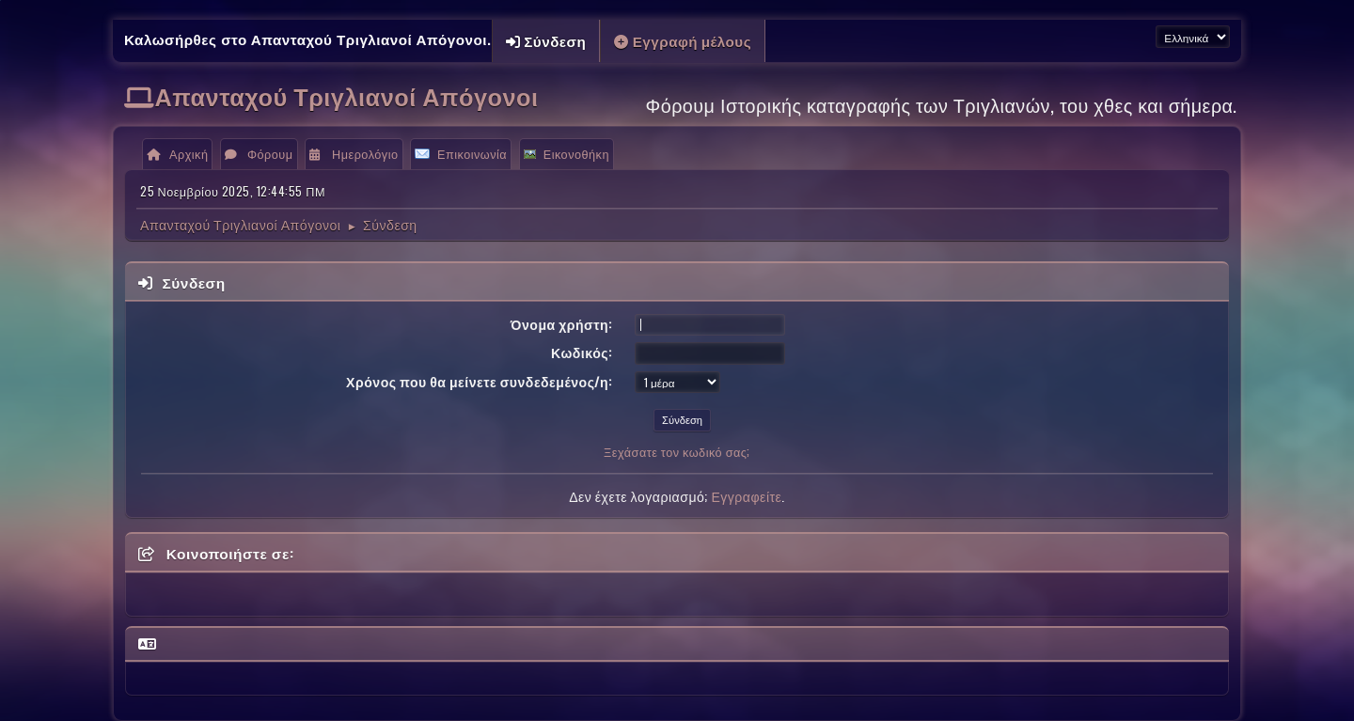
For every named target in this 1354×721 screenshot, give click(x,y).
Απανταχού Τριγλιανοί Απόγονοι (347, 95)
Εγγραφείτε (746, 496)
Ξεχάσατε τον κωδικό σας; (677, 452)
